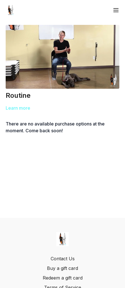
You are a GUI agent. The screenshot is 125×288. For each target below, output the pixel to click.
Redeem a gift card (63, 278)
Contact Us (63, 258)
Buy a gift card (62, 268)
